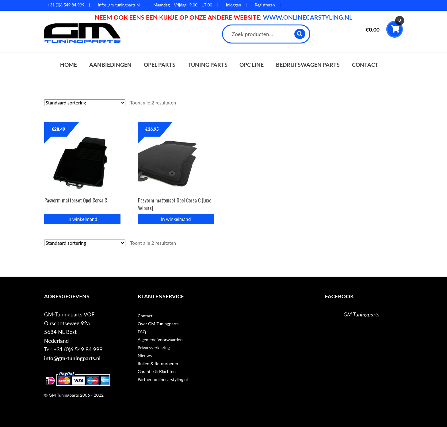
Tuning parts (207, 65)
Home (68, 65)
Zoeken (300, 33)
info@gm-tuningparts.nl (72, 358)
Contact (365, 65)
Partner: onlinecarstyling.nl (163, 379)
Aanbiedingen (110, 65)
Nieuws (145, 355)
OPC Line (251, 65)
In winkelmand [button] (82, 219)
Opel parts (159, 65)
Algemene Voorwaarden (160, 339)
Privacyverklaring (154, 347)
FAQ (142, 331)
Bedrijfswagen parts (308, 65)
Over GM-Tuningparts (158, 323)
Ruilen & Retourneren (158, 363)
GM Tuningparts (361, 314)
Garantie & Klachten (157, 371)
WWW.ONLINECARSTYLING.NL (308, 17)
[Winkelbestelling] (84, 102)
